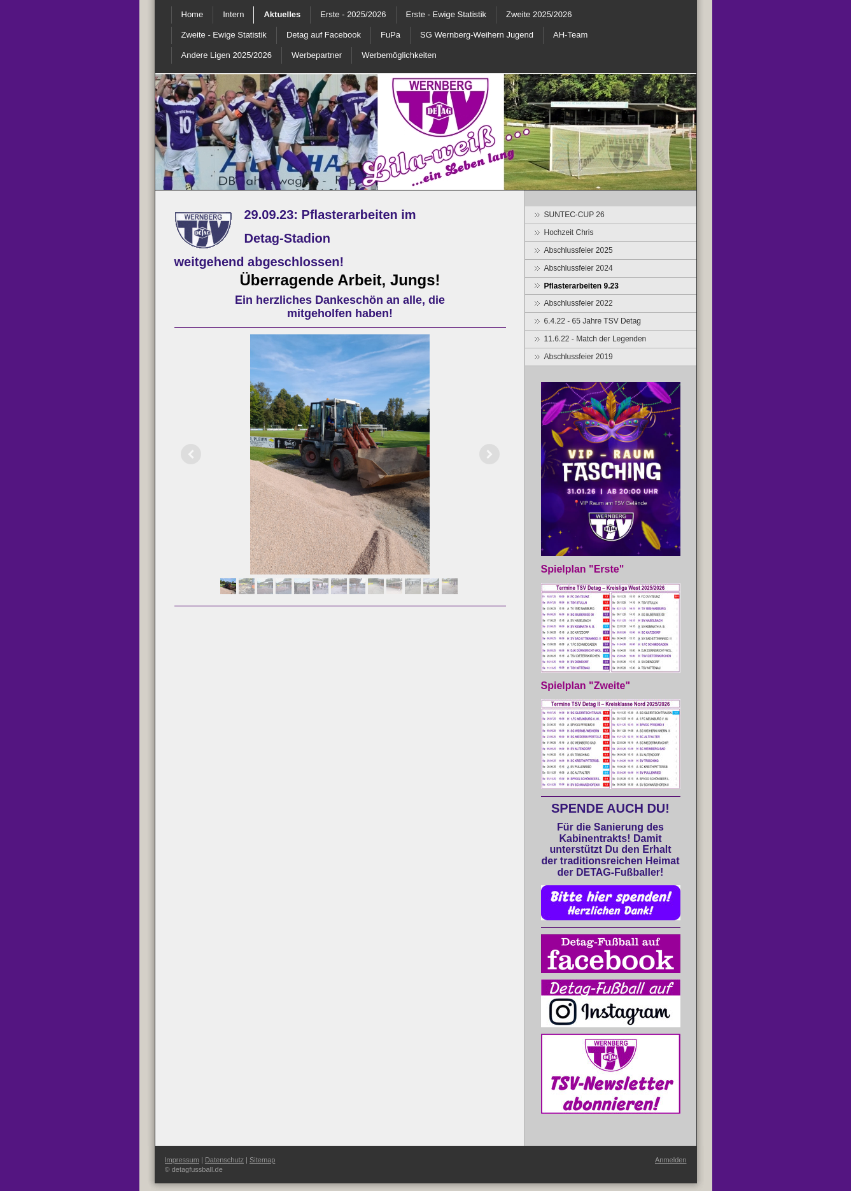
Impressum (182, 1160)
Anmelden (671, 1160)
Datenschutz (224, 1160)
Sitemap (262, 1160)
